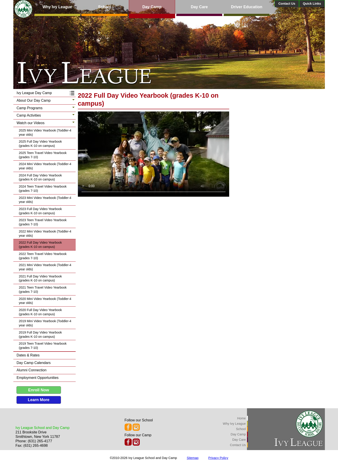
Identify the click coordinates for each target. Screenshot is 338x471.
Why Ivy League (57, 7)
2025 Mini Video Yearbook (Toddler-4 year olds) (45, 132)
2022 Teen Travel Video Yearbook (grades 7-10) (43, 256)
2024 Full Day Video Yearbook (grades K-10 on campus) (40, 177)
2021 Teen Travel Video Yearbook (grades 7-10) (43, 289)
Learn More (38, 400)
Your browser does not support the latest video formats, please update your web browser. (153, 154)
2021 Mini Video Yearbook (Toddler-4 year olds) (45, 267)
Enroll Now (38, 390)
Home (241, 418)
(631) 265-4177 (40, 441)
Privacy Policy (218, 458)
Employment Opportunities (38, 378)
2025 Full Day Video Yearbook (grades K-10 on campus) (40, 144)
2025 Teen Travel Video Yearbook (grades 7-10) (43, 155)
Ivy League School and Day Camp (43, 428)
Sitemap (192, 458)
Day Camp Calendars (34, 363)
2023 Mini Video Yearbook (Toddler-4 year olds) (45, 200)
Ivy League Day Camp (34, 93)
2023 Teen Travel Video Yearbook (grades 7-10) (43, 222)
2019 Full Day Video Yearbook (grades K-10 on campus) (40, 334)
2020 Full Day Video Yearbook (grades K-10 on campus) (40, 312)
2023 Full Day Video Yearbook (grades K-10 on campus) (40, 211)
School (104, 7)
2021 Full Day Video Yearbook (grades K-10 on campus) (40, 278)
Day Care (199, 7)
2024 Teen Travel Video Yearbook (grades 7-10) (43, 188)
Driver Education (246, 7)
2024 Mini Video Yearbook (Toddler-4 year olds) (45, 166)
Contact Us (286, 3)
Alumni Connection (32, 370)
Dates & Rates (28, 355)
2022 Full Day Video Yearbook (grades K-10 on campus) (40, 245)
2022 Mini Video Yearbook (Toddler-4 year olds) (45, 233)
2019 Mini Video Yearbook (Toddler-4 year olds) (45, 323)
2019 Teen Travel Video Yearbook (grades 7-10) (43, 346)
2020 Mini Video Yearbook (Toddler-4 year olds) (45, 301)
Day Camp (152, 7)
